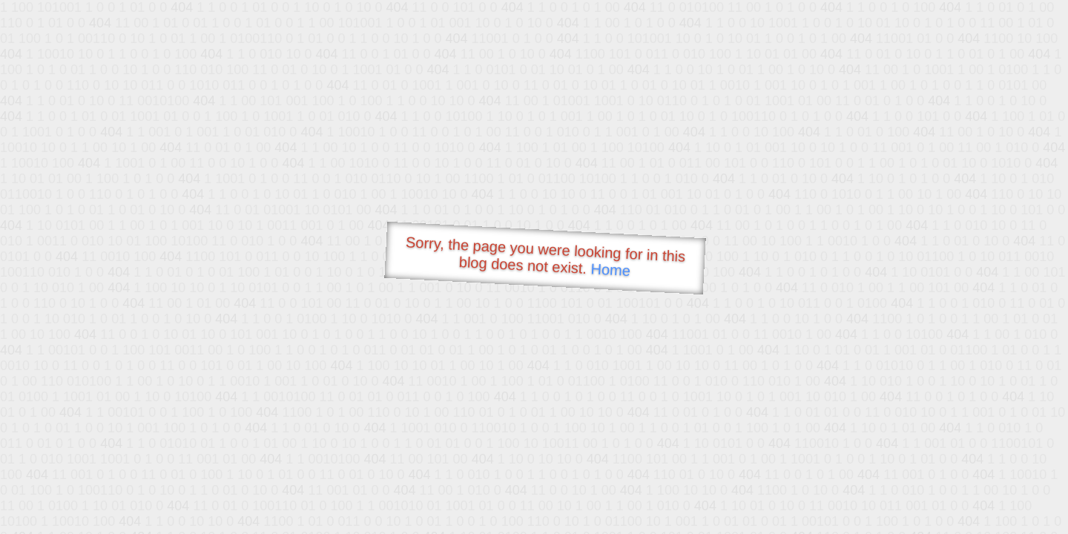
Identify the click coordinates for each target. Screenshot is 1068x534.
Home (610, 269)
